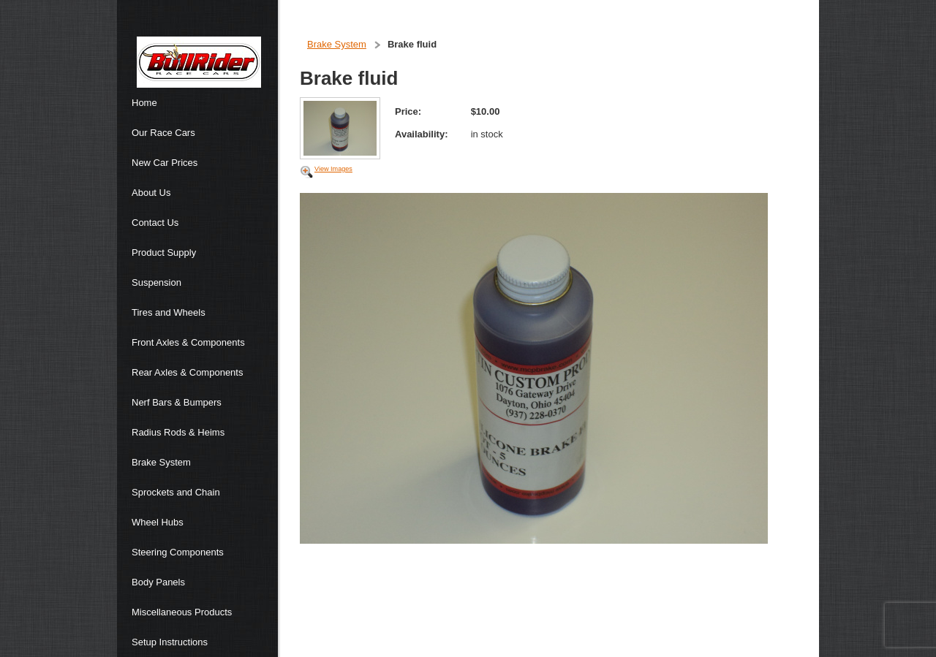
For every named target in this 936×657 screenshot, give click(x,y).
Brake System (336, 44)
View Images (333, 168)
